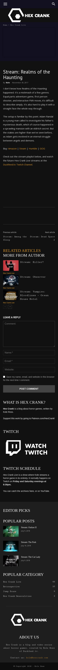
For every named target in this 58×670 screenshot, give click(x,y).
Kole (8, 82)
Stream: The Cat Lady (30, 557)
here (32, 491)
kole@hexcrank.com (37, 657)
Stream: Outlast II (29, 527)
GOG (42, 148)
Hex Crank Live (18, 25)
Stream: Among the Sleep (15, 238)
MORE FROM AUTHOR (24, 255)
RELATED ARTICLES (22, 250)
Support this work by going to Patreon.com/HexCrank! (29, 418)
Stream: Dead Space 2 (42, 238)
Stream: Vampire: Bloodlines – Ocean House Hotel (34, 295)
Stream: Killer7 (32, 262)
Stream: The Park (28, 542)
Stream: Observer (33, 276)
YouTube (45, 491)
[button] (53, 4)
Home (5, 25)
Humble (33, 148)
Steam (22, 148)
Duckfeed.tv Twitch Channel (17, 164)
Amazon (12, 148)
